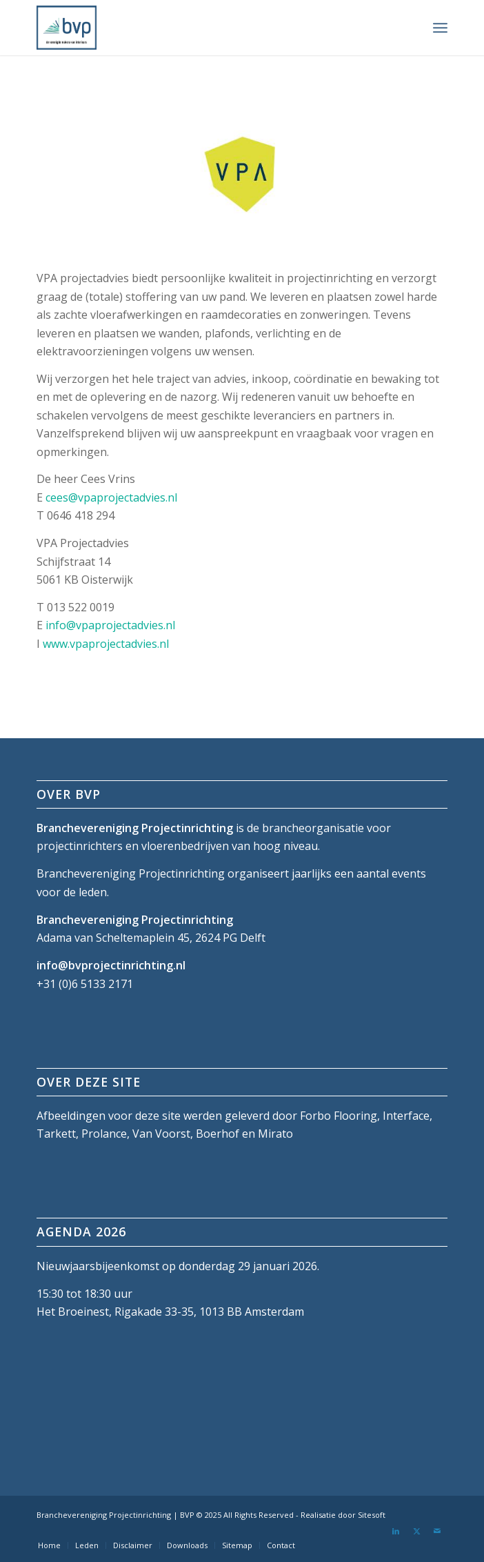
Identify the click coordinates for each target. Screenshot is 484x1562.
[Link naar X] (416, 1531)
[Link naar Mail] (437, 1531)
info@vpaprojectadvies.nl (110, 625)
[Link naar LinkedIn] (395, 1531)
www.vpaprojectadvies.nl (106, 643)
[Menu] (440, 27)
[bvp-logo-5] (201, 27)
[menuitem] (440, 27)
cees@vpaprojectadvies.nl (111, 497)
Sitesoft (371, 1515)
